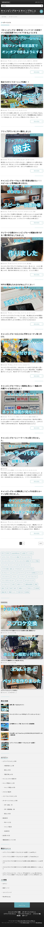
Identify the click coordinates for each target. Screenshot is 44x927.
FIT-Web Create (25, 922)
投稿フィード (6, 888)
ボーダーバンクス (22, 60)
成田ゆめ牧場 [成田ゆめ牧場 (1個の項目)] (28, 584)
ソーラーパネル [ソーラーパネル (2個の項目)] (29, 568)
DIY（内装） (38, 186)
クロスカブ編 (13, 632)
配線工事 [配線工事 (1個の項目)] (4, 592)
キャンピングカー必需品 (8, 470)
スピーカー (14, 211)
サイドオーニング (14, 110)
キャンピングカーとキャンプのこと (18, 11)
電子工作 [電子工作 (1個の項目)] (20, 592)
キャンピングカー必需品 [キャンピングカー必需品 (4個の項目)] (23, 561)
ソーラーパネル (16, 312)
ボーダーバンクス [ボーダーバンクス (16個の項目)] (29, 580)
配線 (30, 263)
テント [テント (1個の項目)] (40, 572)
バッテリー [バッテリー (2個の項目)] (22, 576)
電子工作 (35, 60)
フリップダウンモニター (19, 159)
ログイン (5, 883)
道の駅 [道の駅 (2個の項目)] (37, 588)
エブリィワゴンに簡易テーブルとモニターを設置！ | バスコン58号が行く (21, 874)
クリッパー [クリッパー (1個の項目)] (4, 565)
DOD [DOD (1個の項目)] (7, 553)
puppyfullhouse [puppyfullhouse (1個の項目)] (15, 553)
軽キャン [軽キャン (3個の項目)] (30, 588)
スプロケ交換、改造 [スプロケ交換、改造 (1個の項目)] (7, 568)
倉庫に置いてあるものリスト (17, 704)
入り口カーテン (26, 364)
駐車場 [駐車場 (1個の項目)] (27, 592)
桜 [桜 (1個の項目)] (7, 588)
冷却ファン (29, 60)
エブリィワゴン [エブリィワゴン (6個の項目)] (6, 557)
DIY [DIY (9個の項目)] (3, 553)
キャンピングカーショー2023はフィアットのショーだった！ (25, 714)
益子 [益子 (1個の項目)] (15, 588)
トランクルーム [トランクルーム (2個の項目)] (6, 576)
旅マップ (24, 915)
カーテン (12, 522)
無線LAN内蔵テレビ (33, 416)
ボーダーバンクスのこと (9, 800)
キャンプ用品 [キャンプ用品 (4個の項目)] (35, 561)
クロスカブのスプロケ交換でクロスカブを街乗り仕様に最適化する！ (18, 630)
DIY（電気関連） (37, 36)
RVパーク (6, 822)
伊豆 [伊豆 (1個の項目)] (13, 584)
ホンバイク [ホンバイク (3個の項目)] (19, 580)
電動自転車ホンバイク (8, 839)
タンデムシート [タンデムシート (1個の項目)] (6, 572)
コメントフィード (7, 892)
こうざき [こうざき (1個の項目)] (30, 553)
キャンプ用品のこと (8, 783)
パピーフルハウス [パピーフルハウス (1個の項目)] (32, 576)
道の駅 (6, 831)
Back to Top (22, 905)
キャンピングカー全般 (8, 778)
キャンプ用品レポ (8, 787)
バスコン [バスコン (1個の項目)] (14, 576)
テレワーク (20, 211)
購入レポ (39, 85)
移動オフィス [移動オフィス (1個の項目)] (22, 588)
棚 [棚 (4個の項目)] (11, 588)
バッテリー (14, 60)
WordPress (39, 922)
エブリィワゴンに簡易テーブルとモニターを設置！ (22, 742)
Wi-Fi (11, 312)
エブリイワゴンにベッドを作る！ (9, 690)
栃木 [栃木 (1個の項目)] (3, 588)
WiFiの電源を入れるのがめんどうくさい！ (18, 284)
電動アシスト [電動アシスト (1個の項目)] (12, 592)
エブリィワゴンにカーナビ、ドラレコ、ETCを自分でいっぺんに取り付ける (22, 873)
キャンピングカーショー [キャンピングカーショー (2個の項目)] (8, 561)
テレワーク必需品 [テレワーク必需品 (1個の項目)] (31, 572)
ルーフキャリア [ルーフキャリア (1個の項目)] (6, 584)
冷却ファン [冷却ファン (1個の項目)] (20, 584)
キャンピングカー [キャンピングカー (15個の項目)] (26, 557)
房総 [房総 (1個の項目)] (36, 584)
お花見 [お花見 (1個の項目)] (23, 553)
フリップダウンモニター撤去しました (16, 131)
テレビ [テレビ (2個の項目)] (14, 572)
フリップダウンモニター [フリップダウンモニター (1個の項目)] (8, 580)
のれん (11, 364)
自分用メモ (5, 835)
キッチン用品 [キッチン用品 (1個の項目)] (15, 557)
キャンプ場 (7, 826)
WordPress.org (6, 896)
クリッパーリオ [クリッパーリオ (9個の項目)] (14, 565)
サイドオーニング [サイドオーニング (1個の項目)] (25, 565)
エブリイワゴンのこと (8, 761)
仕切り (25, 522)
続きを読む (37, 72)
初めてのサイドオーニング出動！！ (15, 82)
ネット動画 (16, 416)
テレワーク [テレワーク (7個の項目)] (21, 572)
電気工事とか (7, 774)
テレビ (11, 159)
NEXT (40, 543)
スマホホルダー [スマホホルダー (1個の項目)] (18, 568)
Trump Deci (33, 856)
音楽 (34, 211)
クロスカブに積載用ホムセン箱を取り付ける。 (13, 660)
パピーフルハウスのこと (9, 796)
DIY (10, 60)
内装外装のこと (13, 692)
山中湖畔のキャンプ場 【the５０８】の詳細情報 (22, 723)
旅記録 (4, 818)
